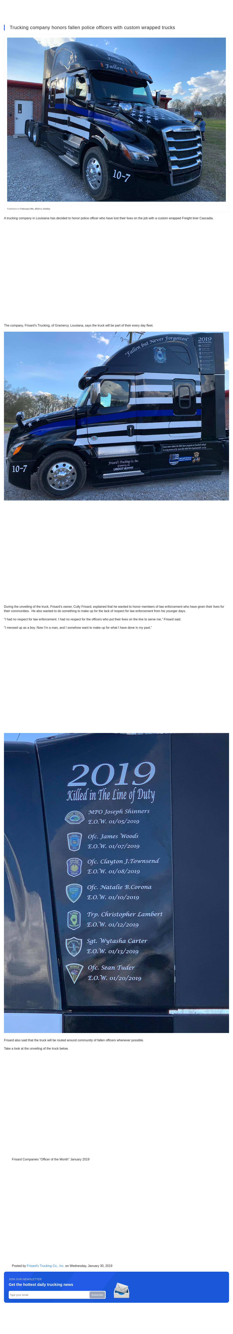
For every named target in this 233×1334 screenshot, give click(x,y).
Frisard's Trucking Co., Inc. (46, 1266)
